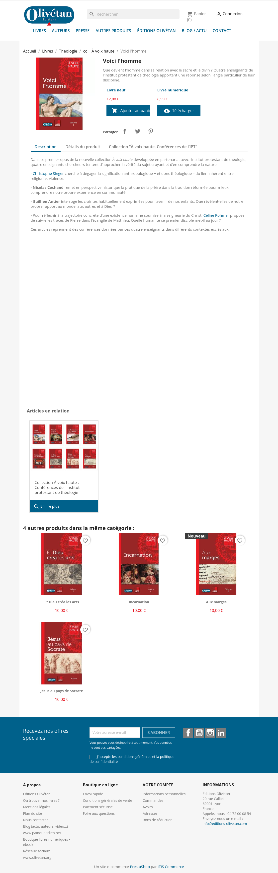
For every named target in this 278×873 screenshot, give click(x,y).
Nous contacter (35, 819)
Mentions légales (37, 807)
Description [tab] (46, 146)
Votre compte (158, 785)
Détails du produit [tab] (82, 146)
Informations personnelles (164, 794)
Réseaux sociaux (36, 851)
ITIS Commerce (171, 866)
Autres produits (113, 30)
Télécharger (179, 111)
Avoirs (148, 807)
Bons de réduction (158, 819)
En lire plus (46, 507)
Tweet (138, 131)
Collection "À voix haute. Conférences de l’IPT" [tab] (153, 146)
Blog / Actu (194, 30)
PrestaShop (140, 866)
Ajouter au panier (131, 111)
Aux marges (216, 602)
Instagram (210, 733)
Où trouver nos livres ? (41, 800)
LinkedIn (221, 733)
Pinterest (151, 131)
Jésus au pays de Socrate (61, 690)
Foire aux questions (99, 813)
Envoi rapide (93, 794)
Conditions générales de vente (107, 800)
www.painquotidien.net (42, 832)
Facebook (188, 733)
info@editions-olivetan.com (225, 823)
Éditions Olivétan (156, 30)
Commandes (153, 800)
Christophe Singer (48, 173)
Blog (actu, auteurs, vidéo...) (45, 826)
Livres (39, 30)
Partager (125, 131)
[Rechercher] (133, 14)
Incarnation (139, 602)
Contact (222, 30)
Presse (83, 30)
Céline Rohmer (216, 215)
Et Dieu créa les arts (61, 602)
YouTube (199, 733)
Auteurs (61, 30)
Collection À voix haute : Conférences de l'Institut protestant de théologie (57, 487)
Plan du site (32, 813)
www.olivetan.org (37, 857)
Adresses (150, 813)
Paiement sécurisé (98, 807)
